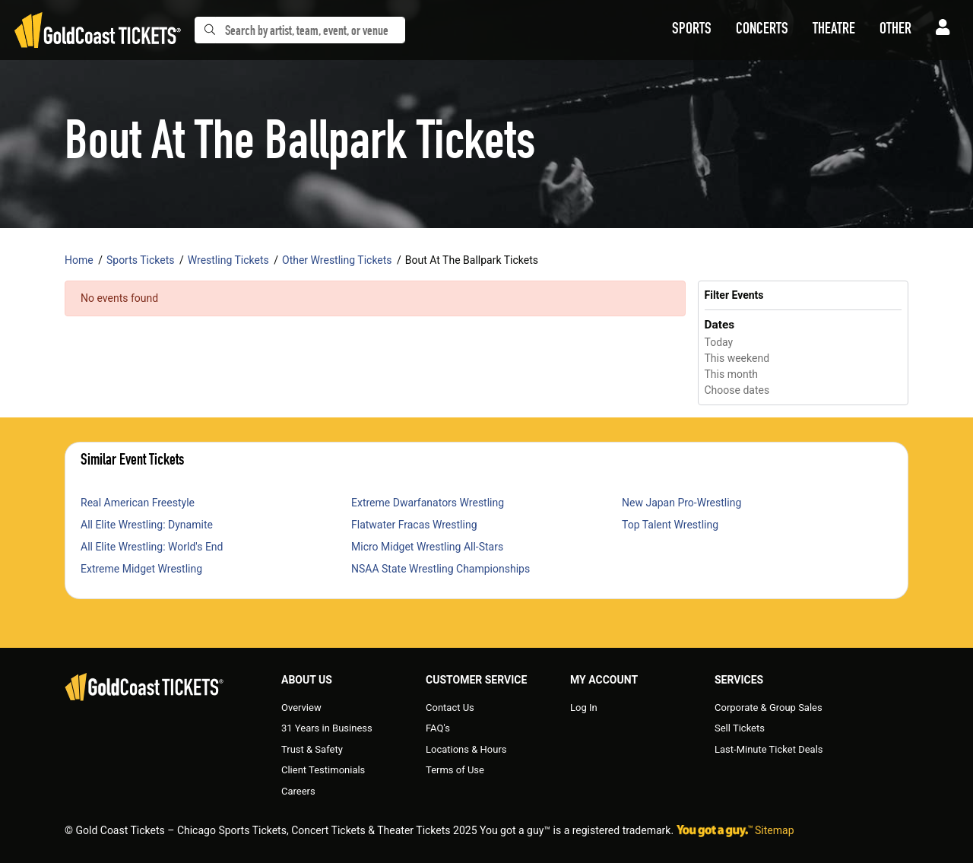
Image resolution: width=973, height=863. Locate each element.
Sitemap (774, 830)
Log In (583, 707)
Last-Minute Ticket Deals (769, 749)
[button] (692, 30)
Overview (301, 707)
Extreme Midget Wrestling (141, 569)
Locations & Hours (466, 749)
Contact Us (450, 707)
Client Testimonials (323, 770)
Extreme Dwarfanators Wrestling (427, 503)
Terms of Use (455, 770)
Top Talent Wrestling (670, 525)
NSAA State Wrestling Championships (440, 569)
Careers (298, 791)
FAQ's (438, 728)
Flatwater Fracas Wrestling (414, 525)
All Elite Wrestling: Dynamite (147, 525)
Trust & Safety (312, 749)
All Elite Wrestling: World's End (152, 547)
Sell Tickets (740, 728)
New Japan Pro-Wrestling (681, 503)
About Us (306, 680)
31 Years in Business (326, 728)
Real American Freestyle (138, 503)
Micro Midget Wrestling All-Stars (427, 547)
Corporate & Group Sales (768, 707)
